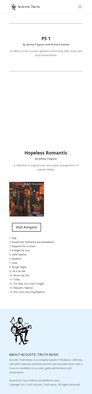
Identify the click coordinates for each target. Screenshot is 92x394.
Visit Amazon (26, 227)
